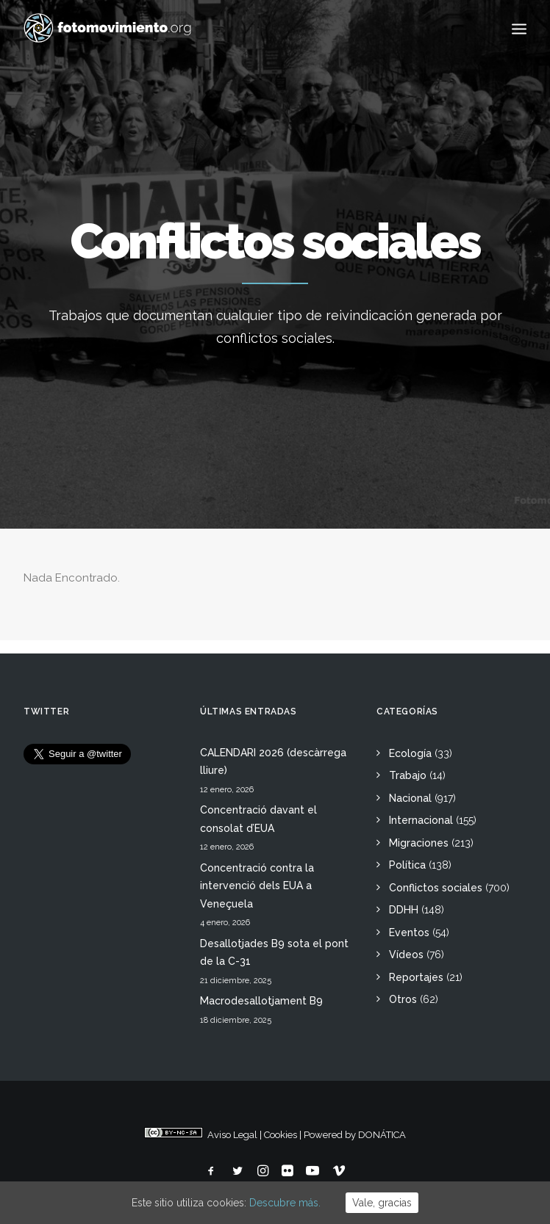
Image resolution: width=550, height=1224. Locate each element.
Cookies (280, 1134)
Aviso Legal (232, 1134)
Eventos (409, 932)
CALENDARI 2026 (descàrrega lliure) (273, 762)
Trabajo (407, 775)
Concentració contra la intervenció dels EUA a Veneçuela (257, 886)
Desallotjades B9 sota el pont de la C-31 (274, 953)
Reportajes (416, 977)
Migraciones (419, 843)
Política (407, 865)
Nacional (410, 798)
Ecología (410, 753)
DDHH (403, 910)
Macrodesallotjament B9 (261, 1001)
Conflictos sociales (435, 888)
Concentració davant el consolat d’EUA (258, 819)
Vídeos (406, 954)
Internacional (421, 820)
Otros (403, 999)
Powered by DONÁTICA (355, 1134)
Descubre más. (285, 1203)
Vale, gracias (382, 1203)
